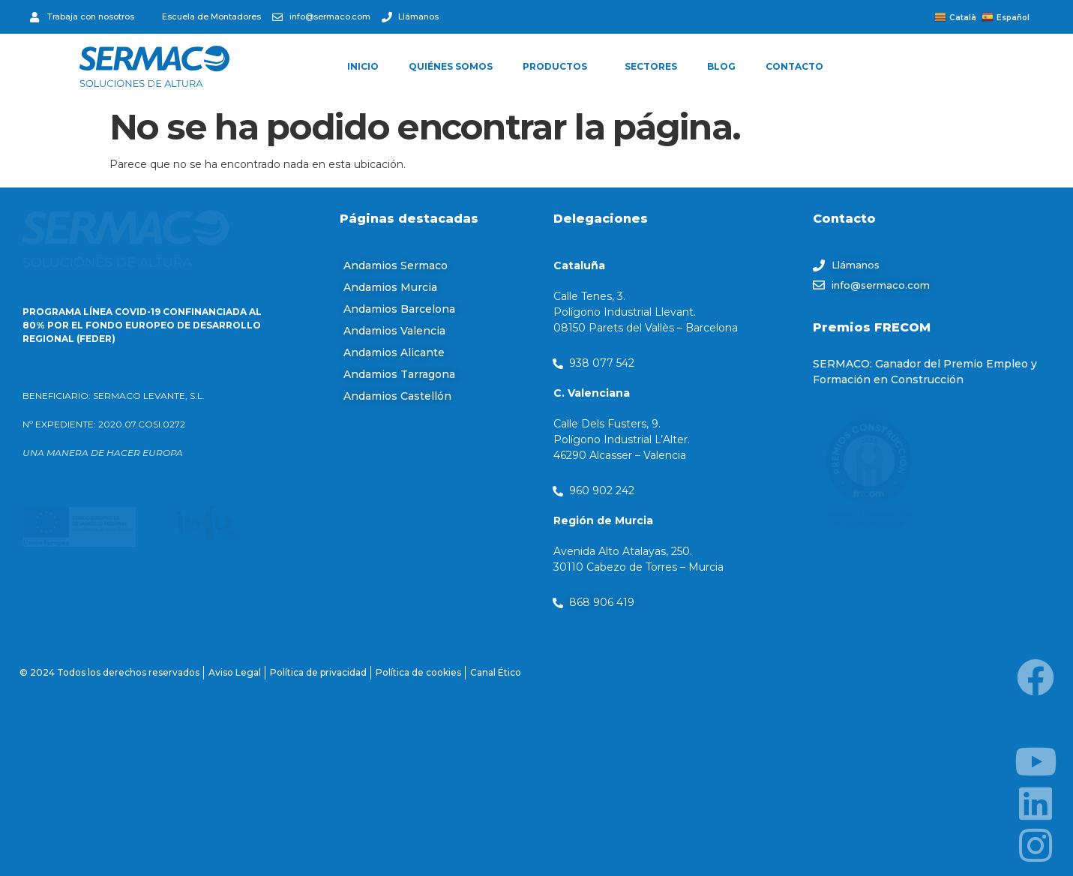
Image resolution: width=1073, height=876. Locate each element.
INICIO (363, 66)
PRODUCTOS (559, 66)
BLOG (721, 66)
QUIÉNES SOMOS (451, 66)
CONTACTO (794, 66)
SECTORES (651, 66)
